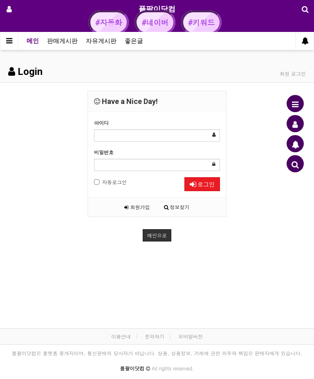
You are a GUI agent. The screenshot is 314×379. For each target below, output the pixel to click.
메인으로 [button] (157, 235)
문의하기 (154, 336)
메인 (33, 41)
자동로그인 (110, 181)
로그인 (202, 184)
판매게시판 (62, 41)
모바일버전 (190, 336)
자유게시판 (101, 41)
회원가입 (137, 206)
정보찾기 (177, 206)
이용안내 (121, 336)
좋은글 (134, 41)
